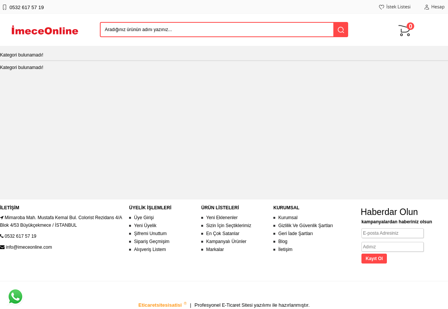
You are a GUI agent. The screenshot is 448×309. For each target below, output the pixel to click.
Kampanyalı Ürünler (226, 241)
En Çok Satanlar (222, 233)
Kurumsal (288, 217)
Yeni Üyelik (145, 225)
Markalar (215, 249)
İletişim (285, 249)
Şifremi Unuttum (150, 233)
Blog (282, 241)
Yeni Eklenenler (222, 217)
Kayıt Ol (374, 258)
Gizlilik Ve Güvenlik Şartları (305, 225)
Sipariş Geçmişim (151, 241)
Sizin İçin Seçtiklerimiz (228, 225)
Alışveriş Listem (150, 249)
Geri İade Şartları (295, 233)
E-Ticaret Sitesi (238, 305)
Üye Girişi (144, 217)
